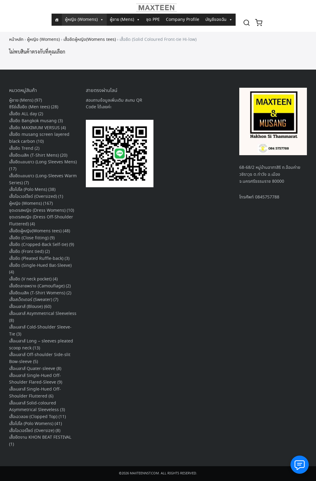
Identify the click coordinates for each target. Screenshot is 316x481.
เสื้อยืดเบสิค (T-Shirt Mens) (34, 155)
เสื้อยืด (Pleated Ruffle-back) (36, 259)
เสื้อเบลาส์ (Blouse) (26, 307)
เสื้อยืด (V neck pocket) (30, 279)
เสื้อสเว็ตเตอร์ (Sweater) (30, 300)
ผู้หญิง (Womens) (84, 20)
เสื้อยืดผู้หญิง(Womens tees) (89, 40)
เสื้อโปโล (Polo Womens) (31, 424)
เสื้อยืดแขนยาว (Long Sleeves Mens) (43, 162)
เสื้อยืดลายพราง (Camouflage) (37, 286)
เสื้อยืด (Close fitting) (29, 238)
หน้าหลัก (16, 40)
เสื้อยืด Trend (21, 149)
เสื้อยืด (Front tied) (26, 252)
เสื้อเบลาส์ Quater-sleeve (32, 369)
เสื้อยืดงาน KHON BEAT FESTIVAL (40, 437)
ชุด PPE (153, 20)
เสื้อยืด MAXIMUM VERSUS (34, 128)
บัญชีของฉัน (219, 20)
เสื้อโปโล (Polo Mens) (28, 190)
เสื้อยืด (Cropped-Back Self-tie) (38, 245)
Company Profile (182, 20)
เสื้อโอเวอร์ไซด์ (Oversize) (31, 431)
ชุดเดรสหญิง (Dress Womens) (37, 211)
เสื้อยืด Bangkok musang (33, 121)
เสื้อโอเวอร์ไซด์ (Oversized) (33, 197)
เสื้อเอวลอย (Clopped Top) (33, 417)
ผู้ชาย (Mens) (125, 20)
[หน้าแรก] (57, 20)
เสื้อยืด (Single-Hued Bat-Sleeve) (40, 266)
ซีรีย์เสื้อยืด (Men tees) (29, 107)
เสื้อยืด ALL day (23, 114)
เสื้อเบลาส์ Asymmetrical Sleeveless (42, 314)
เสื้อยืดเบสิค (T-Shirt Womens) (37, 293)
